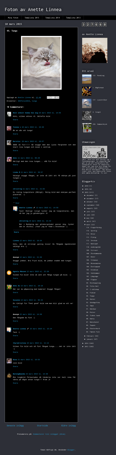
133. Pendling (98, 75)
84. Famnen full (93, 332)
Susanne (16, 300)
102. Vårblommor (93, 273)
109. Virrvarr (92, 250)
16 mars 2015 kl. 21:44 (40, 221)
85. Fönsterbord (93, 328)
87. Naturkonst (92, 322)
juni (89, 215)
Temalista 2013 (73, 18)
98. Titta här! (92, 286)
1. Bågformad (98, 87)
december (91, 195)
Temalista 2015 (32, 18)
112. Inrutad (91, 240)
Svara (15, 120)
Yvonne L (17, 127)
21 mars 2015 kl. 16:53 (29, 360)
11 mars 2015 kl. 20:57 (32, 172)
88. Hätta (90, 319)
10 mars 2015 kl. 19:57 (33, 141)
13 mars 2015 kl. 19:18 (32, 286)
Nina (15, 360)
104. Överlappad (93, 266)
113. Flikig (91, 237)
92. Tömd (89, 306)
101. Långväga (92, 276)
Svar (17, 203)
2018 (87, 186)
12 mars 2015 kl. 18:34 (31, 241)
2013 (87, 346)
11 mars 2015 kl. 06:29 (29, 158)
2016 (87, 189)
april (89, 221)
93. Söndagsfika (93, 302)
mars (89, 224)
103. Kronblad (92, 270)
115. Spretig (91, 230)
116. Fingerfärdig (94, 227)
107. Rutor (90, 257)
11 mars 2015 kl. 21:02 (34, 189)
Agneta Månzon (19, 272)
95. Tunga (90, 296)
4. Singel (97, 112)
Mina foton (13, 18)
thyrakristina (19, 343)
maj (88, 218)
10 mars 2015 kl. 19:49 (33, 127)
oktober (90, 202)
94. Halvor (90, 299)
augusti (90, 208)
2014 (87, 343)
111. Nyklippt (92, 243)
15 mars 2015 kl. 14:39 (31, 314)
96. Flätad (90, 293)
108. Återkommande (94, 253)
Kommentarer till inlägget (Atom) (49, 434)
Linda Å (16, 172)
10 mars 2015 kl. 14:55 (50, 113)
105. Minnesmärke (93, 263)
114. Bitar (90, 234)
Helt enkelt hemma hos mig (25, 113)
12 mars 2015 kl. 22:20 (38, 272)
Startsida (42, 426)
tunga (34, 101)
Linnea (16, 241)
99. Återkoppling (93, 283)
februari (91, 336)
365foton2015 (24, 101)
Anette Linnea (25, 208)
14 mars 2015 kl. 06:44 (32, 300)
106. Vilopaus (92, 260)
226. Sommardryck (100, 124)
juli (89, 211)
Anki (15, 158)
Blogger (71, 450)
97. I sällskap (92, 289)
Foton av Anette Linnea (33, 9)
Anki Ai (16, 286)
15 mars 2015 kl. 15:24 (41, 329)
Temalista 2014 (52, 18)
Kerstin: (17, 141)
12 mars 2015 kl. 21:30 (31, 257)
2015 (87, 192)
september (91, 205)
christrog (17, 189)
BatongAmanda (19, 374)
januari (90, 339)
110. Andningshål (93, 247)
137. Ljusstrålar (100, 100)
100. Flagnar (91, 279)
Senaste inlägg (15, 426)
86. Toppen (90, 325)
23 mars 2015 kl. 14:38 (37, 374)
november (91, 198)
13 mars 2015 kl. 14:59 (47, 208)
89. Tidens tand (93, 315)
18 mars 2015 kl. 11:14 (38, 343)
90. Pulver (90, 312)
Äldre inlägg (68, 426)
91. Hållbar (91, 309)
